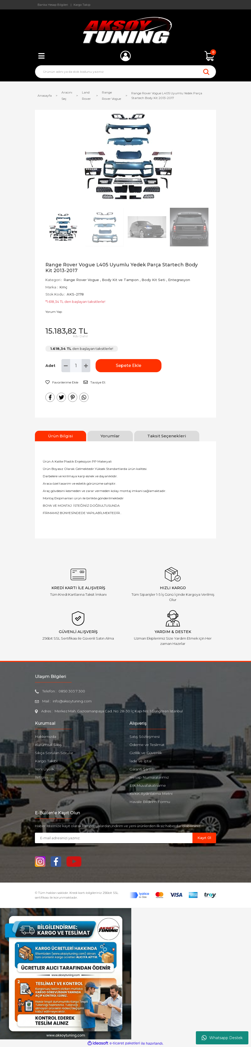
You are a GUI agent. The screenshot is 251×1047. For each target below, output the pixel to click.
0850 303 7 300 (72, 691)
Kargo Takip (82, 5)
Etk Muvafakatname (147, 785)
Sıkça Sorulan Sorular (54, 752)
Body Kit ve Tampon (120, 280)
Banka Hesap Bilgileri (53, 5)
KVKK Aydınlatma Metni (150, 793)
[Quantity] (76, 365)
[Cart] (209, 56)
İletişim (41, 777)
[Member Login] (125, 56)
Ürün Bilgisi (60, 435)
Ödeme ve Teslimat (147, 744)
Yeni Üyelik (44, 769)
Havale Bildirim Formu (149, 801)
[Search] (125, 71)
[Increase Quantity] (86, 365)
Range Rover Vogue (81, 280)
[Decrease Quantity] (65, 365)
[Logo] (125, 30)
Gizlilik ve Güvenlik (145, 752)
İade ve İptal (140, 761)
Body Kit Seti (153, 280)
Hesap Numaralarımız (149, 777)
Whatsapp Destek (222, 1038)
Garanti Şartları (142, 769)
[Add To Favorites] (61, 382)
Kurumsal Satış (48, 744)
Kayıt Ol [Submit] (204, 838)
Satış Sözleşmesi (144, 736)
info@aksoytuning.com (72, 701)
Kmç (63, 287)
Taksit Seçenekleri (166, 435)
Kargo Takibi (46, 761)
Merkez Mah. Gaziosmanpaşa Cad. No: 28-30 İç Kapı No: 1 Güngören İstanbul (119, 711)
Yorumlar (110, 435)
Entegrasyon (179, 280)
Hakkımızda (45, 736)
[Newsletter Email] (113, 838)
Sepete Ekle (121, 365)
